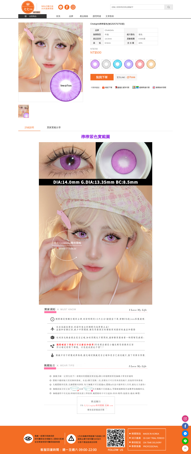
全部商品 (32, 16)
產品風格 (84, 16)
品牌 (71, 16)
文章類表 (110, 16)
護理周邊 (97, 16)
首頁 (58, 16)
